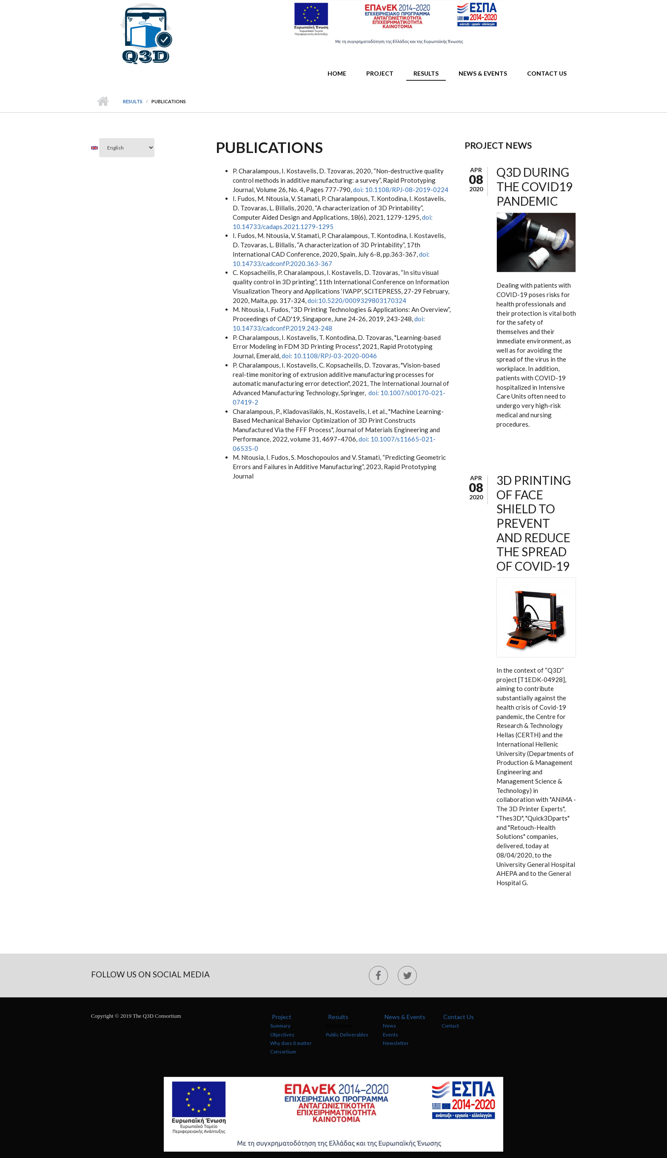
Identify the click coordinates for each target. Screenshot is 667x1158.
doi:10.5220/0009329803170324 (357, 300)
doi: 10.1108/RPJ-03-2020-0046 (329, 356)
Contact (450, 1025)
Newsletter (396, 1043)
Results (426, 73)
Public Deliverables (347, 1034)
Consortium (283, 1051)
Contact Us (547, 73)
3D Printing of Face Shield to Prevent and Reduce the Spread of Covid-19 (533, 523)
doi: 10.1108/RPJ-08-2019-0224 (400, 189)
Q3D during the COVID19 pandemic (534, 186)
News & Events (483, 73)
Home (337, 73)
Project (379, 73)
